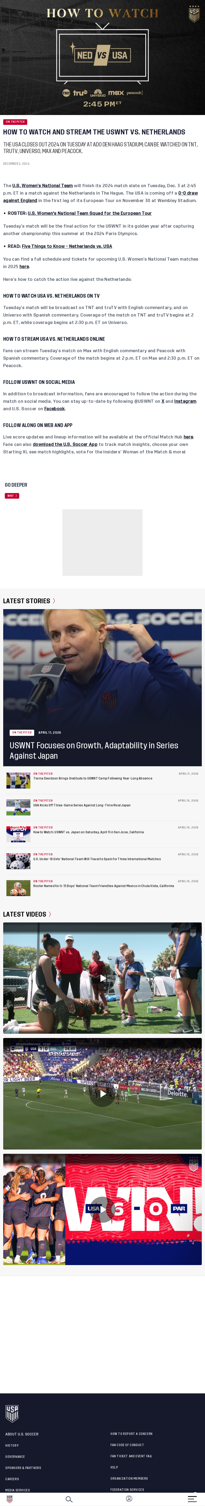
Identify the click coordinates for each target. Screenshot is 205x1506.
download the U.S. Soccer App (65, 444)
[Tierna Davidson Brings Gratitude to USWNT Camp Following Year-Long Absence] (18, 781)
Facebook (54, 409)
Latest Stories (29, 601)
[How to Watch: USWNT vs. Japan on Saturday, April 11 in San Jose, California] (18, 834)
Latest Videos (27, 914)
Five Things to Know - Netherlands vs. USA (67, 246)
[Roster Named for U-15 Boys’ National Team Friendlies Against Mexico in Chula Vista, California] (18, 888)
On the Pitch (15, 122)
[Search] (69, 1499)
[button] (204, 1499)
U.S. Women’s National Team (42, 186)
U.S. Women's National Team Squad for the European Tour (90, 213)
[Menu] (192, 1497)
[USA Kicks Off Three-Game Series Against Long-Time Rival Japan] (18, 807)
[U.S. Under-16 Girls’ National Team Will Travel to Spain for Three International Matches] (18, 861)
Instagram (185, 401)
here (24, 267)
